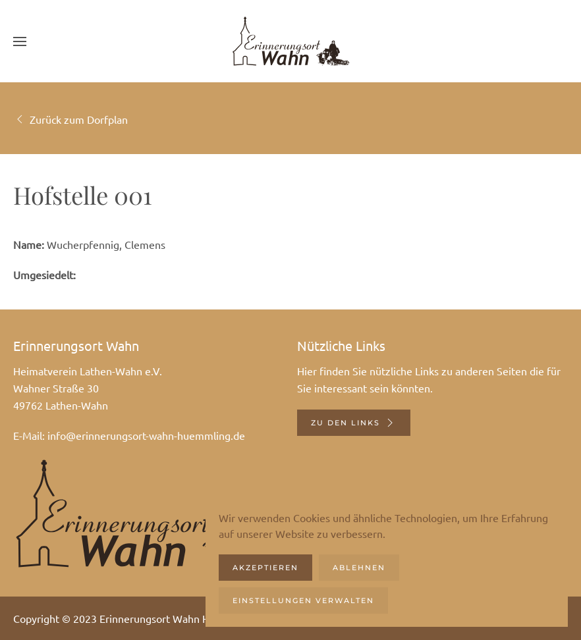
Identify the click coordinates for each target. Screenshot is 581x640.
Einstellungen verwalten (303, 600)
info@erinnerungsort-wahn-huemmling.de (146, 435)
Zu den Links (354, 422)
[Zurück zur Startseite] (290, 41)
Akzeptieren (265, 567)
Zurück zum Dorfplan (70, 119)
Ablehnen (359, 567)
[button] (19, 41)
